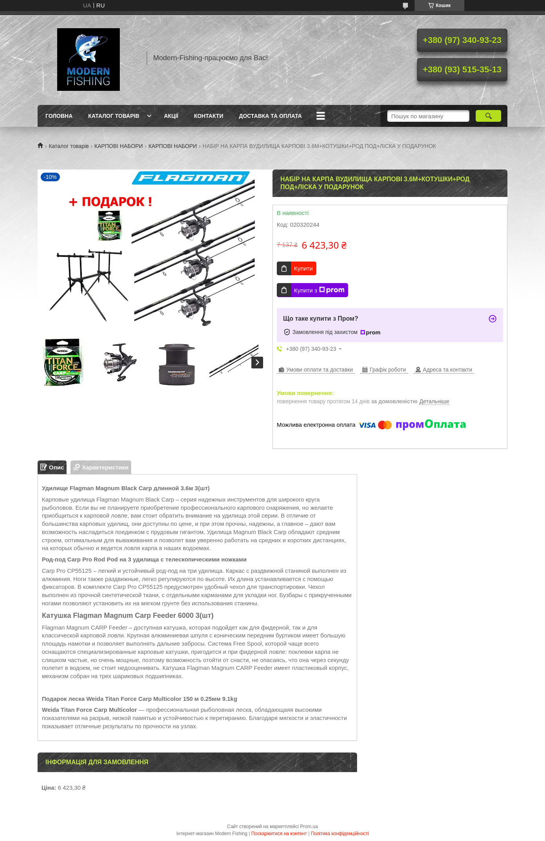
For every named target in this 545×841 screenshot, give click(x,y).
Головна (58, 116)
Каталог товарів (113, 116)
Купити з (319, 290)
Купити (303, 268)
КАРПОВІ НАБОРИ (118, 146)
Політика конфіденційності (340, 833)
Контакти (208, 116)
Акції (171, 116)
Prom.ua (309, 826)
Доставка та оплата (270, 116)
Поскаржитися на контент (279, 833)
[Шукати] (488, 116)
